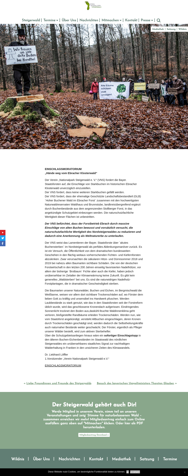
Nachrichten (88, 20)
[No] (184, 472)
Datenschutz (135, 472)
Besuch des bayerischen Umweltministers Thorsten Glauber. (135, 383)
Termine (49, 20)
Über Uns (69, 20)
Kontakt (131, 20)
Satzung (171, 29)
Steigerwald (31, 20)
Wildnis (182, 29)
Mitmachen (110, 20)
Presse (145, 20)
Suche (158, 20)
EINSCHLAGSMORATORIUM (63, 365)
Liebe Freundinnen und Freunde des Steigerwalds (58, 383)
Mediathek (158, 29)
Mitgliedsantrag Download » (94, 435)
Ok (127, 472)
